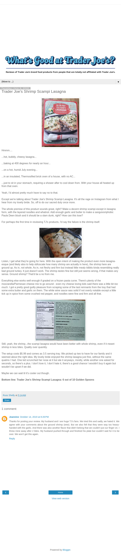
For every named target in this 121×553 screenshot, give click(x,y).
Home (60, 492)
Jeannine (14, 417)
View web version (60, 498)
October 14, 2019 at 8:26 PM (34, 417)
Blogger (66, 550)
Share (6, 400)
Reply (12, 438)
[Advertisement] (60, 27)
